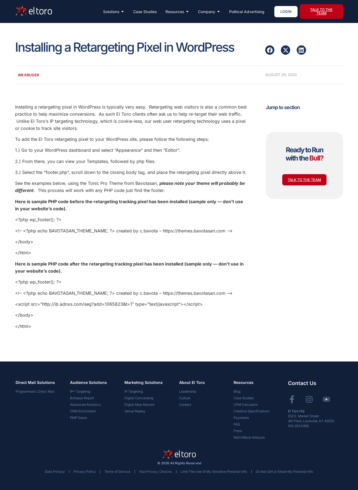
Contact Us (302, 383)
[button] (270, 50)
